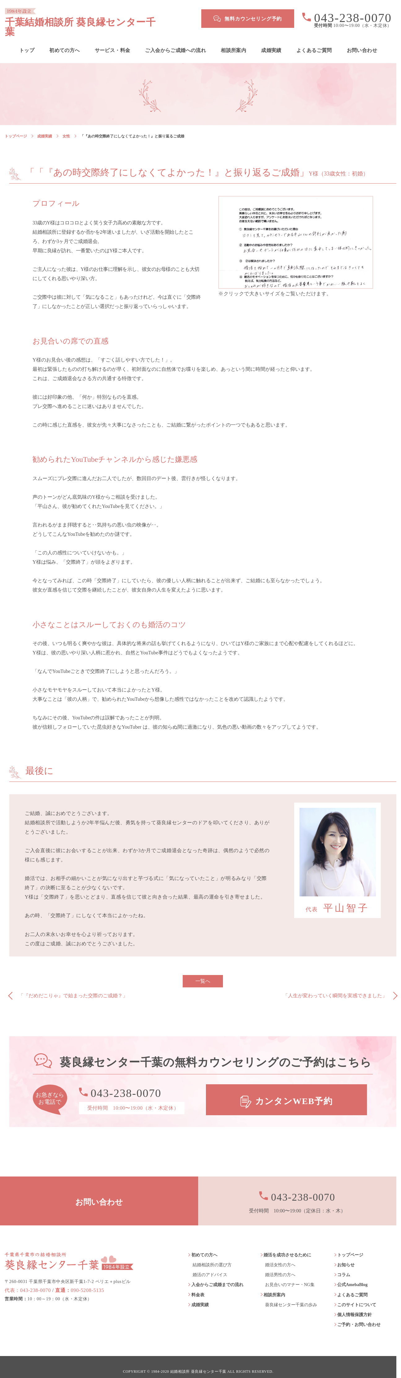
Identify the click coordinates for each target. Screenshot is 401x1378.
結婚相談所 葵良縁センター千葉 (198, 1363)
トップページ (16, 127)
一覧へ (202, 972)
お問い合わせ (362, 41)
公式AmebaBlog (352, 1275)
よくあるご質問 (314, 41)
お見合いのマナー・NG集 (290, 1275)
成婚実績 (271, 41)
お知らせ (346, 1256)
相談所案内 (233, 41)
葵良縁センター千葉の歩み (291, 1296)
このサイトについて (356, 1296)
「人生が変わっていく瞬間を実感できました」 (335, 986)
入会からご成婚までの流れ (217, 1275)
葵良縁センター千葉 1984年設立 (69, 1250)
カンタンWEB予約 (294, 1091)
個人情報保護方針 (354, 1305)
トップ (26, 41)
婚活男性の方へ (280, 1265)
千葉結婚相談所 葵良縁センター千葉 (95, 18)
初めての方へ (64, 41)
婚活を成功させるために (287, 1246)
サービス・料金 (112, 41)
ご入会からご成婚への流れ (175, 41)
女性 (66, 127)
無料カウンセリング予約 (253, 18)
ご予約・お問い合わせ (359, 1315)
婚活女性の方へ (280, 1256)
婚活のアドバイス (210, 1265)
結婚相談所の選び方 (212, 1256)
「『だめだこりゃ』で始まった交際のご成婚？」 (73, 986)
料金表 (197, 1285)
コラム (343, 1265)
